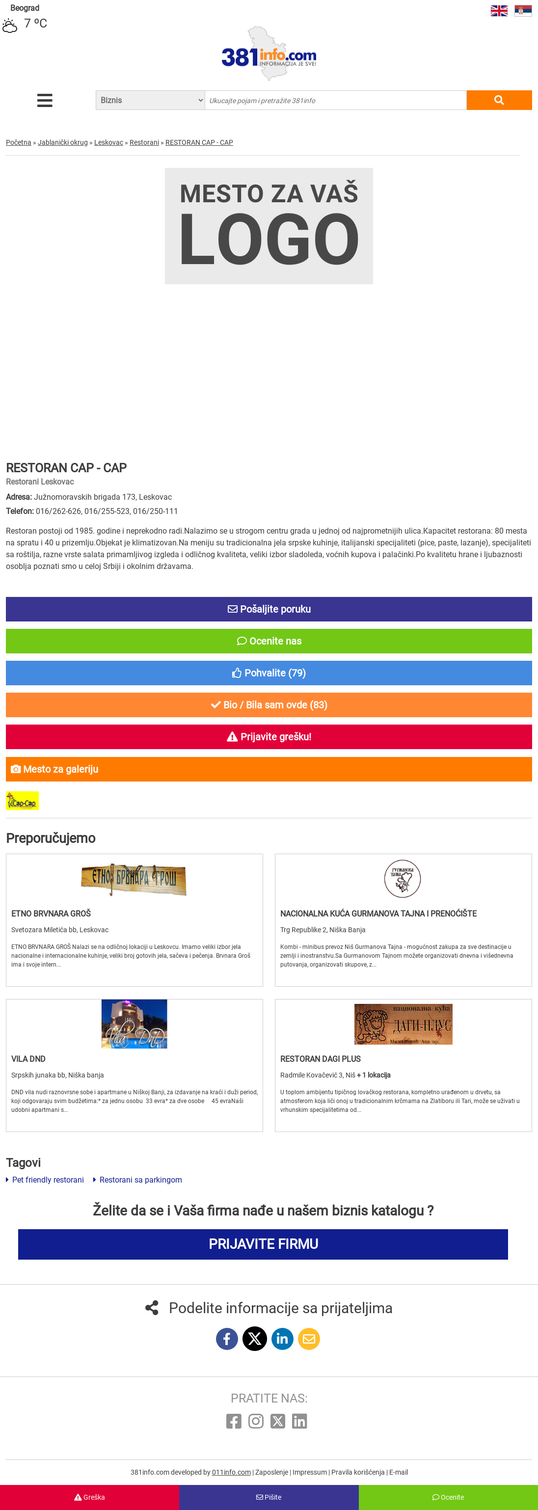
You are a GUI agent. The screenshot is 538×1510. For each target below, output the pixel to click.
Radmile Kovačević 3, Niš (318, 1075)
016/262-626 (58, 511)
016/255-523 (107, 511)
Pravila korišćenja (358, 1472)
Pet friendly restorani (45, 1180)
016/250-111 (155, 511)
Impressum (310, 1472)
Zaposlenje (272, 1472)
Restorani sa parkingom (137, 1180)
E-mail (398, 1472)
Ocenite (448, 1497)
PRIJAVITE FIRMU (263, 1244)
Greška (89, 1497)
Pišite (268, 1497)
